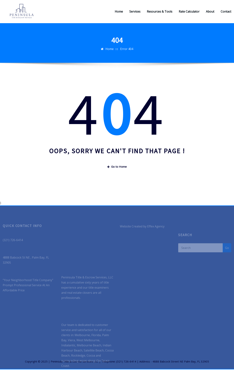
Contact (226, 14)
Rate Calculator (189, 14)
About (210, 14)
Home (119, 14)
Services (134, 14)
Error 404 (126, 56)
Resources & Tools (159, 14)
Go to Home (117, 171)
